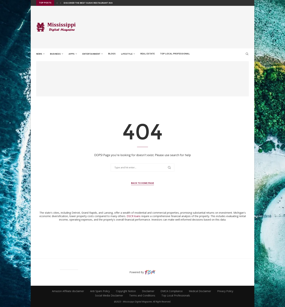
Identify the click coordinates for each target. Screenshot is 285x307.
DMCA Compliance (171, 291)
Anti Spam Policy (100, 291)
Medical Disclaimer (200, 291)
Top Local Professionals (175, 295)
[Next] (60, 3)
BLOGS (112, 53)
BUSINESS (55, 54)
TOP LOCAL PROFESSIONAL (175, 53)
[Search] (247, 54)
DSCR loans (134, 216)
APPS (72, 54)
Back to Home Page (142, 183)
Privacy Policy (225, 291)
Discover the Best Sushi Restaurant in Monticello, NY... (97, 3)
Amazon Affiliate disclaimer (68, 291)
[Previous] (57, 3)
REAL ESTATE (147, 53)
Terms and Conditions (142, 295)
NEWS (39, 54)
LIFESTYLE (127, 54)
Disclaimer (148, 291)
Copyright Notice (126, 291)
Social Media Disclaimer (109, 295)
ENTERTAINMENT (91, 54)
